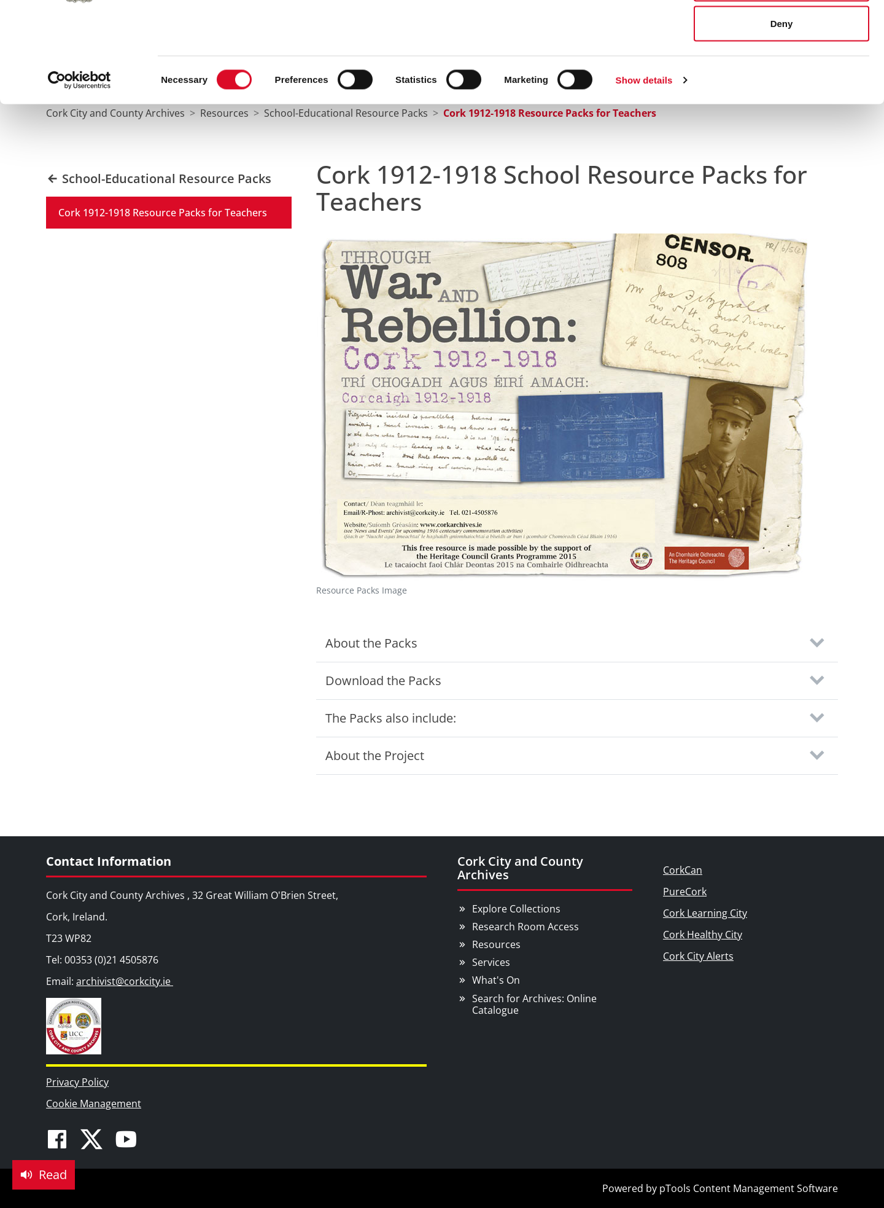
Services (491, 962)
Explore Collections (516, 909)
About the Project (374, 755)
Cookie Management (93, 1103)
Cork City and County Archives (520, 868)
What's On (496, 980)
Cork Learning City (705, 913)
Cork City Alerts (698, 956)
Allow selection (781, 73)
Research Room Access (525, 926)
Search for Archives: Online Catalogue (534, 1004)
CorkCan (682, 870)
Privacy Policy (77, 1082)
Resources (496, 944)
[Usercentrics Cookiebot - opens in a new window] (79, 169)
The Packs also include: (390, 718)
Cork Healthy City (702, 934)
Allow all (782, 32)
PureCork (685, 891)
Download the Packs (383, 680)
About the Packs (371, 643)
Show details (644, 169)
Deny (781, 113)
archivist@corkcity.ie (124, 981)
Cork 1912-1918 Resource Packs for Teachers (162, 212)
